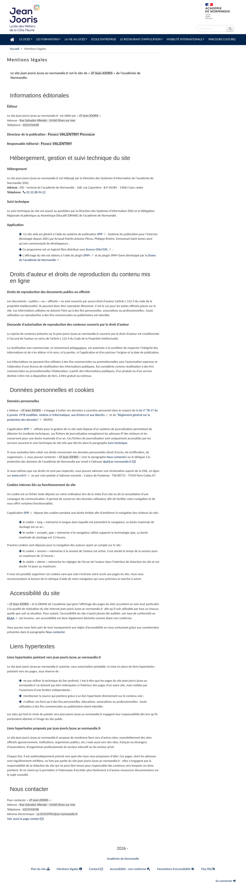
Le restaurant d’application (141, 39)
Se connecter (226, 881)
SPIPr (86, 255)
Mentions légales (69, 869)
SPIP (100, 234)
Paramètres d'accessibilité (175, 869)
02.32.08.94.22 (34, 192)
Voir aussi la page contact (25, 819)
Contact (96, 869)
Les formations (48, 39)
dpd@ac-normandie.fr (119, 462)
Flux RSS (208, 869)
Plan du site (40, 869)
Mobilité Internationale (186, 39)
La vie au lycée (76, 39)
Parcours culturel (222, 39)
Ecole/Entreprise (103, 39)
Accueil (14, 49)
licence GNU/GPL (97, 249)
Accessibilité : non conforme (130, 869)
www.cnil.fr (19, 475)
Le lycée (25, 39)
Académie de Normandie (123, 859)
